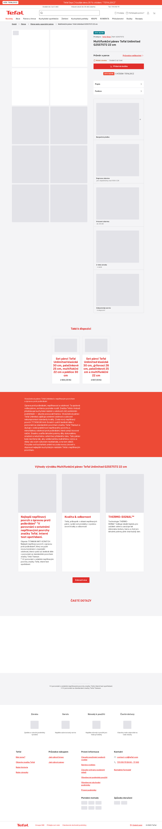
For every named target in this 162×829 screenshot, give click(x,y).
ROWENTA (104, 19)
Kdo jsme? (20, 757)
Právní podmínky (88, 790)
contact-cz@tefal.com (127, 757)
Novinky (9, 19)
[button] (119, 13)
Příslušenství (118, 19)
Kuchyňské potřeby (79, 19)
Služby (129, 19)
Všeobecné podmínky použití (94, 777)
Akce (18, 19)
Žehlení (65, 19)
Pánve (23, 24)
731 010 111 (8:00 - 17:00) (128, 762)
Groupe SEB (39, 825)
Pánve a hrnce (29, 19)
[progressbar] (16, 33)
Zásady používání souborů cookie (93, 758)
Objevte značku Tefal (25, 762)
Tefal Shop (106, 37)
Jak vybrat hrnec (56, 757)
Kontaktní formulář (122, 770)
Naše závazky (22, 772)
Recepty (139, 19)
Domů (14, 24)
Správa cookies (88, 765)
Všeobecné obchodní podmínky (90, 783)
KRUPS (94, 19)
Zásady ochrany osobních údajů (93, 771)
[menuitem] (9, 18)
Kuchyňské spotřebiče (48, 19)
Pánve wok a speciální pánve (42, 24)
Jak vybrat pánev (56, 762)
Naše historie (22, 767)
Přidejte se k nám (53, 825)
